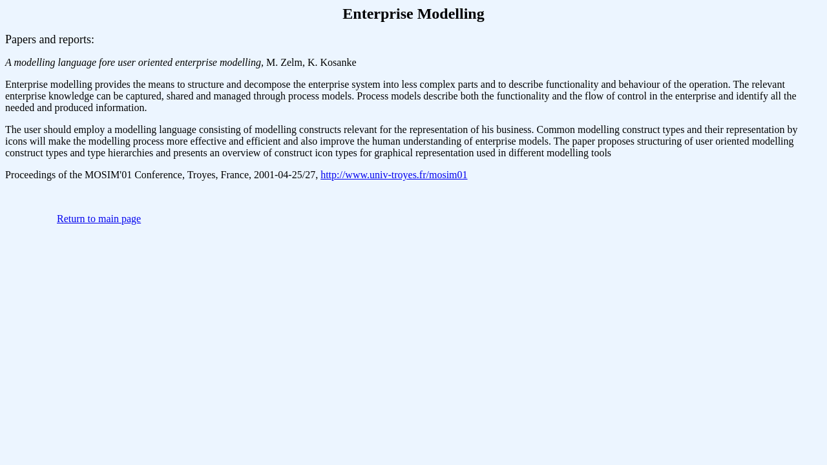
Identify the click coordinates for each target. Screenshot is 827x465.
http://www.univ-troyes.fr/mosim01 (393, 174)
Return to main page (99, 218)
